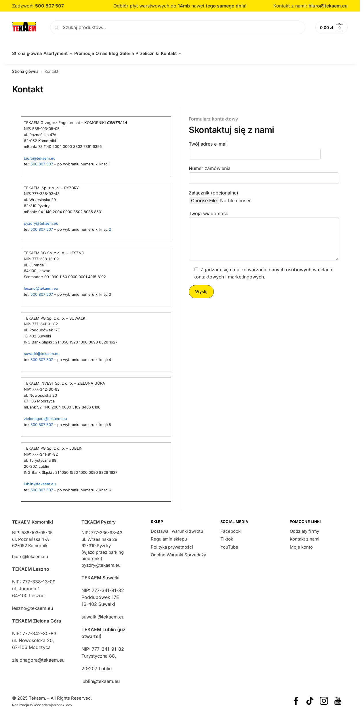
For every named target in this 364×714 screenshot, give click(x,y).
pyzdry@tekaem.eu (41, 220)
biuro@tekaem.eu (328, 6)
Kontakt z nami (304, 536)
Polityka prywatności (172, 544)
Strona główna (25, 68)
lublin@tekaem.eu (40, 480)
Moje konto (301, 544)
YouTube (229, 544)
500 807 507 (42, 161)
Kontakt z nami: (290, 6)
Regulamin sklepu (169, 536)
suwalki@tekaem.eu (42, 350)
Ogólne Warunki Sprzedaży (178, 551)
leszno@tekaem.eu (41, 285)
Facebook (230, 528)
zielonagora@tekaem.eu (45, 415)
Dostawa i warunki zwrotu (177, 528)
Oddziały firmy (304, 528)
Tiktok (226, 536)
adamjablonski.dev (57, 702)
